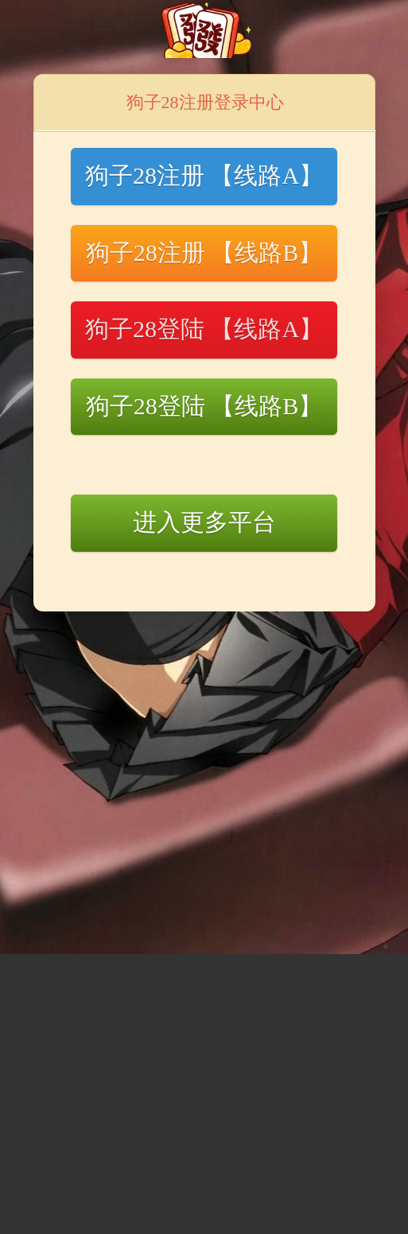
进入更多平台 (204, 522)
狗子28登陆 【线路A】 (204, 329)
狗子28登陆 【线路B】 (204, 406)
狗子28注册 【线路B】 (204, 252)
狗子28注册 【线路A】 (204, 175)
